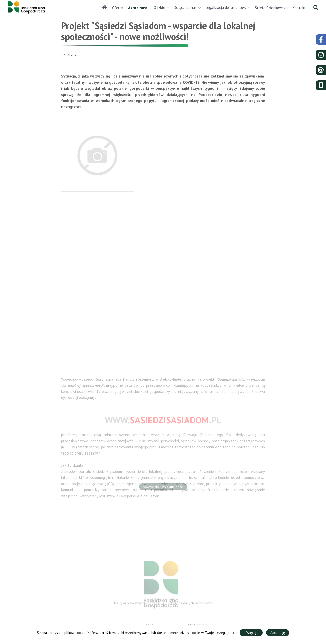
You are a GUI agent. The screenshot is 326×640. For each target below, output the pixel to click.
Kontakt (299, 7)
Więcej (251, 632)
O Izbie (159, 7)
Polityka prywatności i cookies (136, 604)
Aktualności (138, 7)
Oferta (117, 7)
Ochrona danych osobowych (190, 604)
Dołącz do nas (185, 7)
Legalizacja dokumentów (226, 7)
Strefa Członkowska (271, 7)
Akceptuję (277, 632)
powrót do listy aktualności (163, 488)
